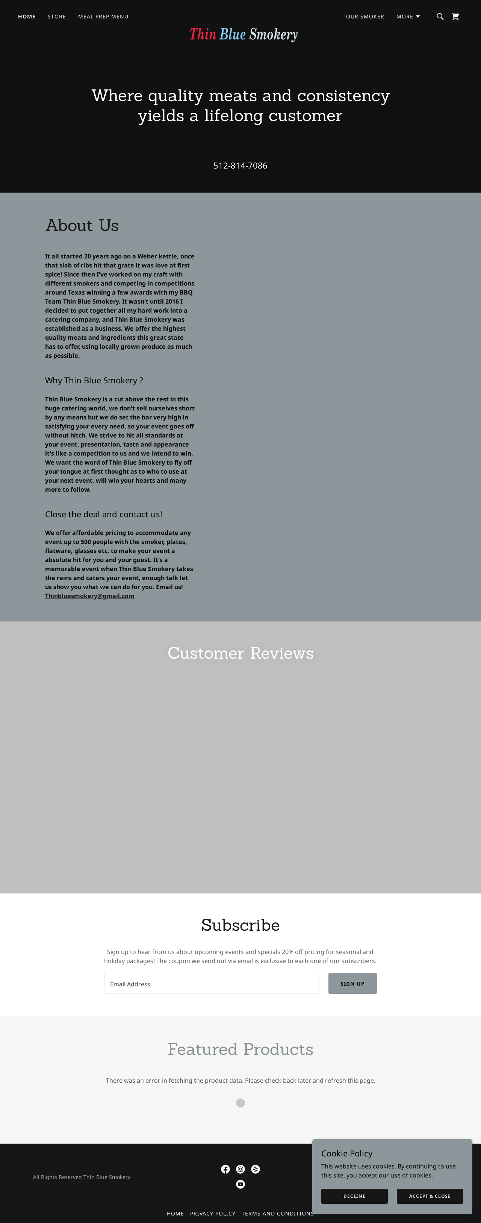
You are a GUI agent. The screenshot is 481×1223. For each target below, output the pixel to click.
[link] (240, 15)
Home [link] (27, 16)
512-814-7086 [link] (240, 165)
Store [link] (57, 16)
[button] (408, 16)
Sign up (352, 1006)
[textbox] (211, 1006)
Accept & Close (432, 1196)
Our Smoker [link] (365, 16)
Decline (362, 1196)
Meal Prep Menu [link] (103, 16)
